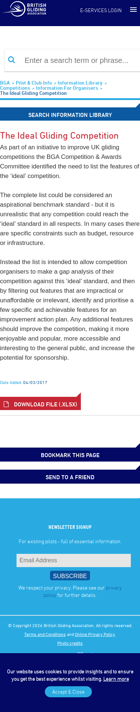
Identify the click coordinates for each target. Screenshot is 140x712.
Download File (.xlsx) (40, 404)
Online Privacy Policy (95, 634)
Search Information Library (70, 114)
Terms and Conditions (45, 634)
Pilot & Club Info (34, 82)
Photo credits (70, 642)
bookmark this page (70, 455)
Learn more (116, 679)
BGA (5, 82)
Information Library (80, 82)
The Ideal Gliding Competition (33, 93)
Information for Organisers (67, 88)
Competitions (15, 88)
